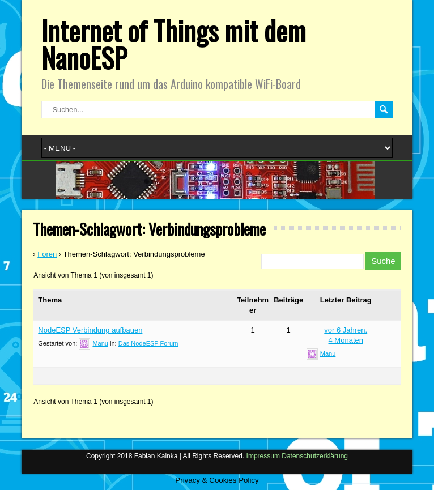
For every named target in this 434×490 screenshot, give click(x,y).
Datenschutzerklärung (315, 456)
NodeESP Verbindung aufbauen (90, 330)
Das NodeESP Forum (148, 343)
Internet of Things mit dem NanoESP (173, 44)
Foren (47, 254)
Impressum (263, 456)
